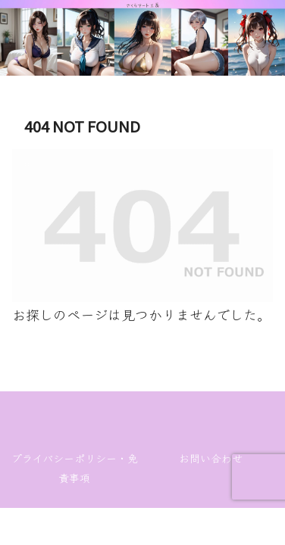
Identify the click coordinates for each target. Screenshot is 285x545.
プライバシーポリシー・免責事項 (74, 467)
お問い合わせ (211, 458)
